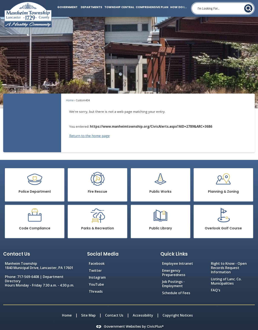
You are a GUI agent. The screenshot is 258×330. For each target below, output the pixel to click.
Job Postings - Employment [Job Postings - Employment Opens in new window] (173, 276)
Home (70, 93)
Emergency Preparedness (173, 265)
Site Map (88, 308)
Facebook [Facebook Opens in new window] (97, 256)
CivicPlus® (155, 319)
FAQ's (215, 283)
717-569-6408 (28, 269)
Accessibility (143, 308)
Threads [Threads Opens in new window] (96, 284)
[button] (248, 8)
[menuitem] (66, 6)
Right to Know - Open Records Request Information (229, 260)
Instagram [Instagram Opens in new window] (97, 270)
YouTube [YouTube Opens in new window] (96, 277)
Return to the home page (89, 128)
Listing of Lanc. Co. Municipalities (226, 273)
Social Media (103, 246)
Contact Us (114, 308)
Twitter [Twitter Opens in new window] (95, 263)
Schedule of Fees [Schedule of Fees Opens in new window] (176, 285)
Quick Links (174, 246)
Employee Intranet (177, 256)
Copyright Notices (178, 308)
